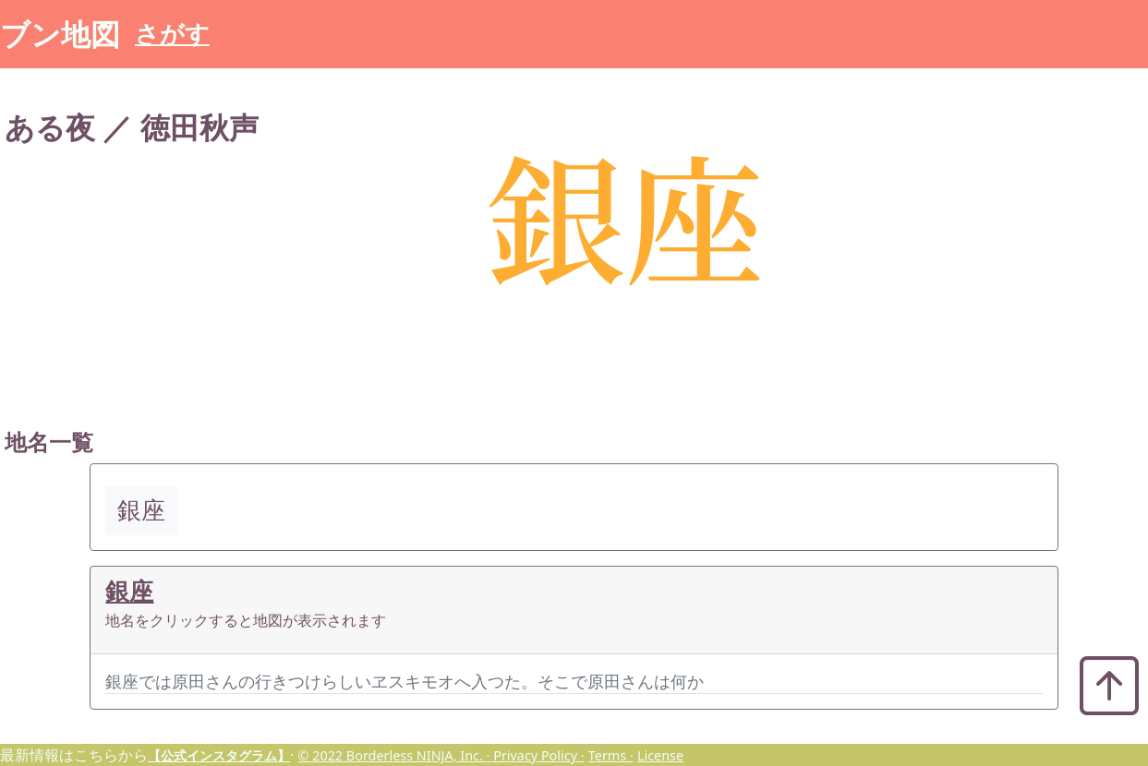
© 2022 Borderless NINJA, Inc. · (395, 755)
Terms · (611, 755)
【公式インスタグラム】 (219, 755)
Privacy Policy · (538, 755)
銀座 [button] (141, 510)
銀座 (129, 591)
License (660, 755)
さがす (172, 34)
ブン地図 (60, 34)
